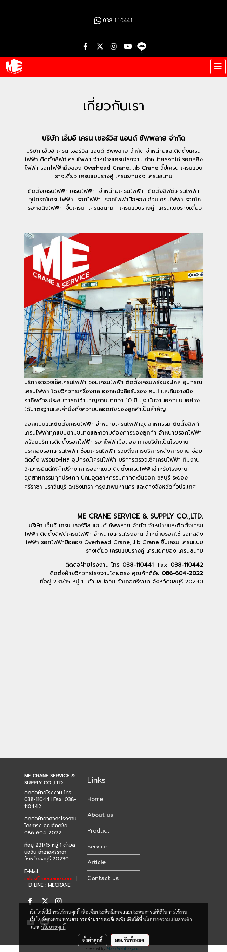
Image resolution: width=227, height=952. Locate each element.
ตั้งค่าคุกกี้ (92, 940)
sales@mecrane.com (48, 878)
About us (100, 815)
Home (95, 799)
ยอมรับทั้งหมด (130, 940)
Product (98, 831)
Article (96, 862)
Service (97, 846)
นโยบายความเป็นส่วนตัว (167, 919)
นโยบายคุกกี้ (53, 927)
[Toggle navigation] (218, 66)
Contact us (103, 878)
